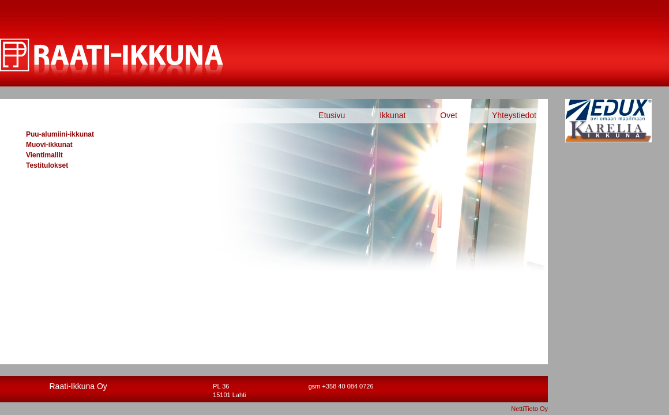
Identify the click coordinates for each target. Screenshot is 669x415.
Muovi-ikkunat (49, 145)
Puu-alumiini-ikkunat (60, 134)
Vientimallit (44, 155)
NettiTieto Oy (529, 408)
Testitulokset (47, 165)
